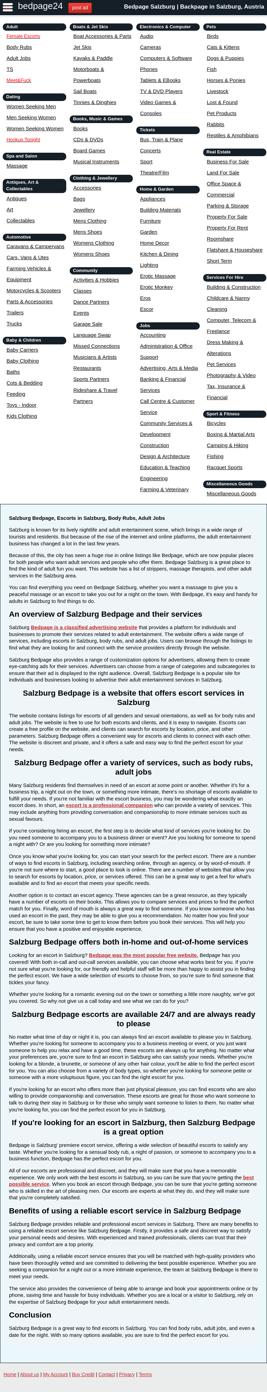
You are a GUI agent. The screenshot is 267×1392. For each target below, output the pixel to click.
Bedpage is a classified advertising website (84, 627)
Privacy (127, 1374)
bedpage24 (40, 6)
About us (29, 1374)
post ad (80, 7)
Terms (145, 1374)
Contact (106, 1374)
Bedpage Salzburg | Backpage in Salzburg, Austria (194, 6)
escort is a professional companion (109, 805)
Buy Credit (83, 1374)
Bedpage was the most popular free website (143, 955)
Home (9, 1374)
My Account (55, 1374)
